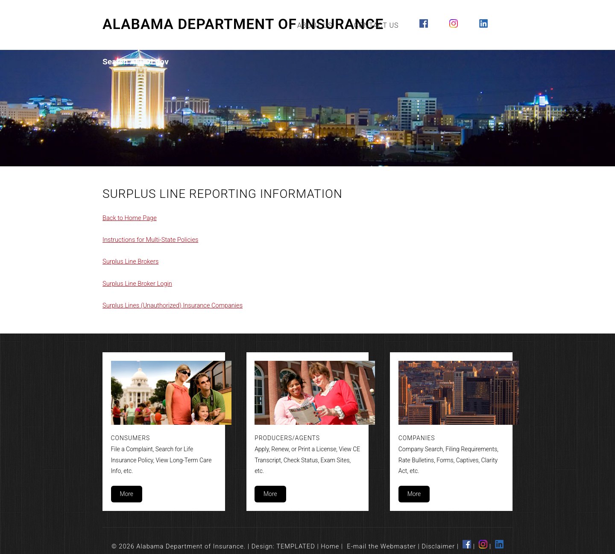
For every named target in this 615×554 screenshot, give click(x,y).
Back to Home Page (129, 218)
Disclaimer (438, 546)
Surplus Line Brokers (130, 261)
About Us (315, 25)
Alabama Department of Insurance (243, 24)
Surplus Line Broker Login (137, 283)
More (126, 493)
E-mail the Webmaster (381, 546)
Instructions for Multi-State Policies (150, 240)
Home (330, 546)
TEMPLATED (295, 546)
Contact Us (376, 25)
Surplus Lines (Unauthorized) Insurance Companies (172, 305)
